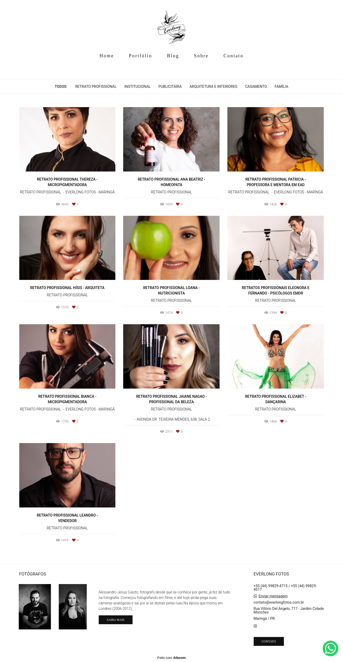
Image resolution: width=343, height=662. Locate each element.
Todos (60, 86)
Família (281, 86)
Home (106, 55)
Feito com (171, 658)
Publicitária (170, 86)
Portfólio (140, 55)
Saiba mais (115, 620)
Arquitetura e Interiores (214, 86)
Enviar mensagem (273, 596)
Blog (173, 55)
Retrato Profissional (96, 86)
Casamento (256, 86)
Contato (233, 55)
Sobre (201, 55)
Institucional (137, 86)
